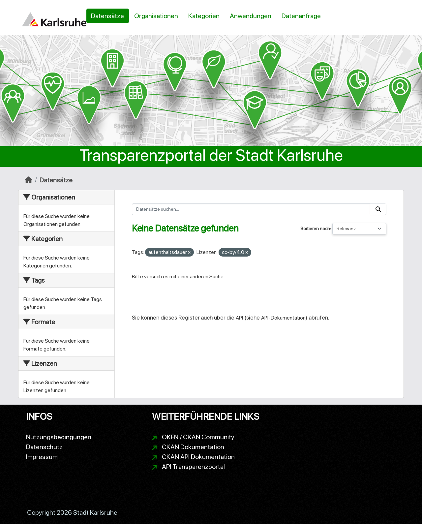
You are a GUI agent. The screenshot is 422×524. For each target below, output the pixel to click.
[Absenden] (378, 209)
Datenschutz (44, 447)
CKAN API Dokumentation (198, 457)
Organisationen (156, 16)
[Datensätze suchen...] (251, 209)
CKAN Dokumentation (193, 447)
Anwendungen (250, 16)
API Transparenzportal (193, 467)
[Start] (28, 180)
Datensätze (107, 16)
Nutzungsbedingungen (58, 437)
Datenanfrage (301, 16)
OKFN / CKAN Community (198, 437)
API (239, 318)
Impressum (42, 457)
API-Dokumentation (283, 318)
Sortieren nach (315, 228)
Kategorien (204, 16)
